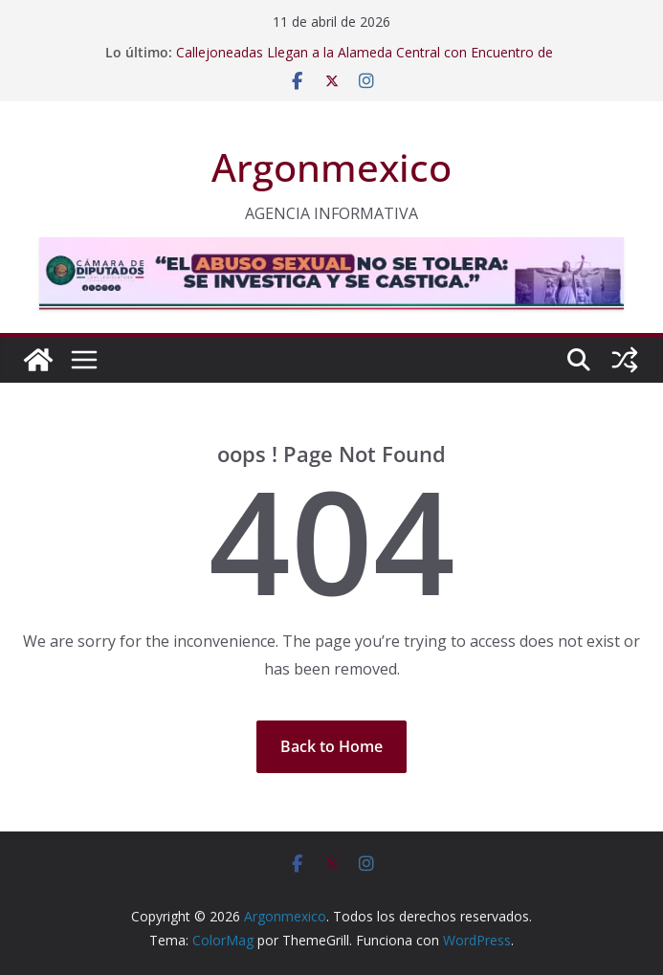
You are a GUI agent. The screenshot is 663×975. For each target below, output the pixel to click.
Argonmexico (331, 167)
